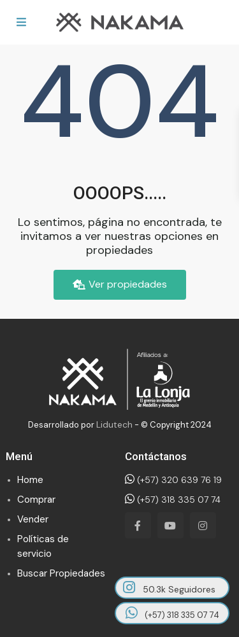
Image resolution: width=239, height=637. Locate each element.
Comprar (36, 499)
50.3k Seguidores (169, 587)
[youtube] (170, 525)
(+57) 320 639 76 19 (173, 480)
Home (30, 479)
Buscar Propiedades (61, 573)
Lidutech (114, 424)
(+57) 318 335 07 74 (173, 499)
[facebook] (138, 525)
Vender (32, 519)
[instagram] (203, 525)
